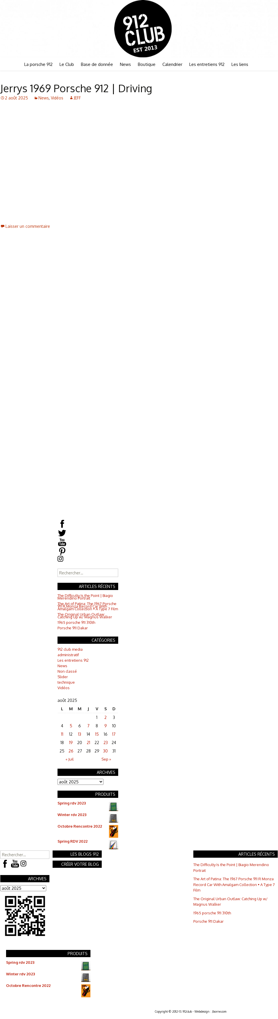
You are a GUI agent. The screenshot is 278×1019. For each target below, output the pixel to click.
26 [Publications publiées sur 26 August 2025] (70, 750)
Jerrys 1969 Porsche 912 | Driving (76, 88)
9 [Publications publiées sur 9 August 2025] (105, 725)
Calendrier (172, 64)
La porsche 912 (38, 64)
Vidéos (57, 97)
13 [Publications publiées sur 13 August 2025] (79, 734)
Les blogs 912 (85, 854)
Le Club (67, 64)
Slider (63, 676)
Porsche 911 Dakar (73, 628)
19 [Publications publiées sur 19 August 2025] (71, 742)
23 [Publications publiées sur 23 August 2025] (105, 742)
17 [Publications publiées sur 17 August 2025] (114, 734)
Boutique (146, 64)
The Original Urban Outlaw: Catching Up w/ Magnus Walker (85, 615)
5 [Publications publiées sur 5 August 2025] (71, 725)
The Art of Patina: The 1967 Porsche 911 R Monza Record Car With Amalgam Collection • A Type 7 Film (88, 606)
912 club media (70, 649)
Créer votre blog (80, 864)
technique (66, 682)
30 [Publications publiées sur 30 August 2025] (105, 750)
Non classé (67, 671)
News (125, 64)
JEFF (77, 97)
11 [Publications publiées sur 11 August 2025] (62, 734)
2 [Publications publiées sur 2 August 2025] (105, 717)
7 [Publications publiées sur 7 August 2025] (88, 725)
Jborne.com (219, 1011)
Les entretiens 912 (207, 64)
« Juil (70, 759)
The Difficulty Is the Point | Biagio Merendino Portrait (85, 596)
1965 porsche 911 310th (76, 622)
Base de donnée (97, 64)
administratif (68, 654)
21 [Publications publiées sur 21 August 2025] (88, 742)
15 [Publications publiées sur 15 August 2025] (97, 734)
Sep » (106, 759)
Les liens (239, 64)
